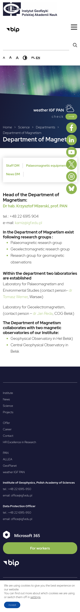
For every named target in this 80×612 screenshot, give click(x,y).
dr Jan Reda (43, 313)
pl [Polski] (33, 57)
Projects (8, 412)
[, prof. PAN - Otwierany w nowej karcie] (58, 206)
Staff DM (13, 165)
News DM (13, 174)
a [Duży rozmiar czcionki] (17, 57)
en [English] (38, 57)
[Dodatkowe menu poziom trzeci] (40, 170)
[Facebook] (71, 127)
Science (8, 406)
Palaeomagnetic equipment (46, 165)
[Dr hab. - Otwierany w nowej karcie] (9, 206)
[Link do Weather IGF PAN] (71, 117)
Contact (8, 436)
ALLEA (7, 459)
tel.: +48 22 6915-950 (17, 489)
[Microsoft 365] (40, 542)
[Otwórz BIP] (11, 563)
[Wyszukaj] (75, 44)
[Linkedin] (71, 140)
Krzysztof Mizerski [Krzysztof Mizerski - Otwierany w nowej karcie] (32, 206)
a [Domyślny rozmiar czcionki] (4, 57)
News (6, 399)
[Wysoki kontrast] (25, 58)
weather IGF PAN (14, 472)
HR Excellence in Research (19, 442)
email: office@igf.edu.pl (17, 495)
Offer (6, 423)
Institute (8, 393)
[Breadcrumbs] (40, 130)
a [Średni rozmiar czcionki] (10, 57)
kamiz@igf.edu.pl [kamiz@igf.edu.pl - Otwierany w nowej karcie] (28, 222)
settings (36, 597)
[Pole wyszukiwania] (36, 45)
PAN (6, 453)
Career (7, 429)
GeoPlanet (10, 466)
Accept (12, 605)
